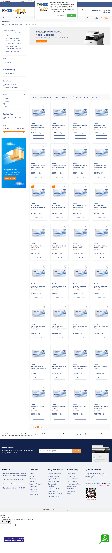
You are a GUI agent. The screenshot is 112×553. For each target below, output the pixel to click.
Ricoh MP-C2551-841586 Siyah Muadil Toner (37, 78)
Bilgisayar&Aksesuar (78, 18)
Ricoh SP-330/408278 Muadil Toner (59, 319)
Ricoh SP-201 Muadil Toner (37, 359)
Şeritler (27, 18)
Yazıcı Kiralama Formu (74, 436)
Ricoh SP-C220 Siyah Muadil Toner (38, 279)
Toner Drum (33, 441)
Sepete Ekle (38, 89)
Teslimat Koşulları (53, 428)
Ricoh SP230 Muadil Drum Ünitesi (37, 198)
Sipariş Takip (71, 428)
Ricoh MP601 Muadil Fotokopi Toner (79, 158)
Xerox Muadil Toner (13, 46)
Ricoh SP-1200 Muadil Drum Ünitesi (101, 359)
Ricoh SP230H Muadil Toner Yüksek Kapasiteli (59, 199)
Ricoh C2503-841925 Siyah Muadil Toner (101, 118)
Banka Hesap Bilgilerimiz (71, 439)
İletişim (69, 446)
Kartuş (11, 18)
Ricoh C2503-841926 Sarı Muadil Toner (80, 118)
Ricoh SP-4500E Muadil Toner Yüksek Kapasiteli (101, 158)
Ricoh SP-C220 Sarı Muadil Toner (79, 239)
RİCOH (33, 75)
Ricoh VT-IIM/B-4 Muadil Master (78, 198)
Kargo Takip (71, 425)
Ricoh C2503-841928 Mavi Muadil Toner (59, 118)
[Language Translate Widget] (10, 1)
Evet (71, 15)
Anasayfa (4, 25)
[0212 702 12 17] (7, 21)
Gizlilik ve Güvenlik (54, 440)
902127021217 (18, 432)
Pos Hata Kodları (72, 431)
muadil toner (21, 386)
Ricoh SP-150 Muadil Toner (79, 359)
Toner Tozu (33, 438)
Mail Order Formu (72, 433)
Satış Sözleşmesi (53, 433)
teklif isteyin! (89, 428)
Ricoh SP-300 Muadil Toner (100, 319)
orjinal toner (71, 386)
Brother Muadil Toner (13, 49)
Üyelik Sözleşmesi (54, 431)
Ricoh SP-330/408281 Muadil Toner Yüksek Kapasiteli (38, 319)
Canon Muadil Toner (13, 41)
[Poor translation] (7, 473)
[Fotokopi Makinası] (69, 36)
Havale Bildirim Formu (55, 425)
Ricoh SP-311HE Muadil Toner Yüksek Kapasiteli (80, 319)
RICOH (75, 155)
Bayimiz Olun (71, 443)
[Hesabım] (106, 10)
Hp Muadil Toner (12, 38)
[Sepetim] (106, 12)
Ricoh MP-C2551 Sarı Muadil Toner (58, 78)
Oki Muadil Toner (12, 51)
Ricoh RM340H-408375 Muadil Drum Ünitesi (58, 158)
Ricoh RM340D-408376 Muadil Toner (38, 158)
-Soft (45, 462)
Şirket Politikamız (53, 448)
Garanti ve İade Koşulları (53, 437)
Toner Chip (33, 444)
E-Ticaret (50, 462)
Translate (33, 1)
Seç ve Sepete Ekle (91, 49)
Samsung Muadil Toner (14, 43)
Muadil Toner (18, 25)
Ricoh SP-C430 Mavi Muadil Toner (100, 198)
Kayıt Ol (76, 402)
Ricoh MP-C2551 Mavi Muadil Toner (80, 78)
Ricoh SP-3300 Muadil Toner (101, 279)
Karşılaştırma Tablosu (55, 446)
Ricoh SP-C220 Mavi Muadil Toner (100, 239)
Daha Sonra (60, 15)
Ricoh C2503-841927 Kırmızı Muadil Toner (38, 118)
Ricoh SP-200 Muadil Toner (58, 359)
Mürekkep (19, 18)
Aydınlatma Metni (53, 443)
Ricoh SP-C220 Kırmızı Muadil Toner (59, 239)
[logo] (14, 11)
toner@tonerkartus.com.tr (15, 436)
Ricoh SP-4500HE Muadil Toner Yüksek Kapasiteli (58, 279)
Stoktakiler (77, 49)
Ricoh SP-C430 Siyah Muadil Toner (38, 239)
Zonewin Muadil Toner (13, 33)
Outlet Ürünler (106, 18)
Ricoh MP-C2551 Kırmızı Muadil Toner (100, 78)
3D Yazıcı (96, 18)
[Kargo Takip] (97, 10)
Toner (5, 18)
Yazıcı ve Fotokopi (35, 436)
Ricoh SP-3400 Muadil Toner (80, 279)
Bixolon (89, 18)
